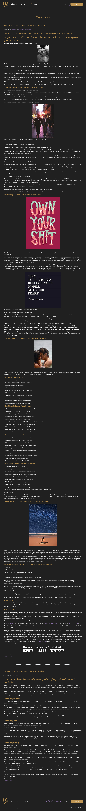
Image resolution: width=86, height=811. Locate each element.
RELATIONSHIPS (28, 29)
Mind (17, 675)
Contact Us (26, 801)
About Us (14, 4)
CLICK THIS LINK (41, 641)
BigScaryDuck (13, 29)
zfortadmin (13, 675)
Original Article (8, 656)
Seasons (23, 4)
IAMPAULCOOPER (73, 623)
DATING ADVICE (21, 29)
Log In (66, 4)
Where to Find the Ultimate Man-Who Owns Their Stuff (24, 25)
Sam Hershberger (11, 623)
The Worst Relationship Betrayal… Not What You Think (24, 671)
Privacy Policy (70, 807)
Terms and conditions (79, 807)
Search (35, 4)
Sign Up (77, 4)
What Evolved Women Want (50, 623)
